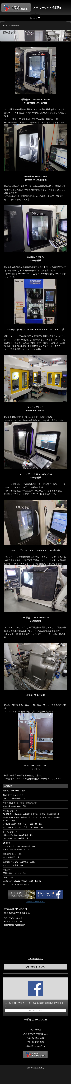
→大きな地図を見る (35, 959)
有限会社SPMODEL (35, 901)
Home (6, 25)
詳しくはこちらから (35, 1010)
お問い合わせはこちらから (35, 967)
